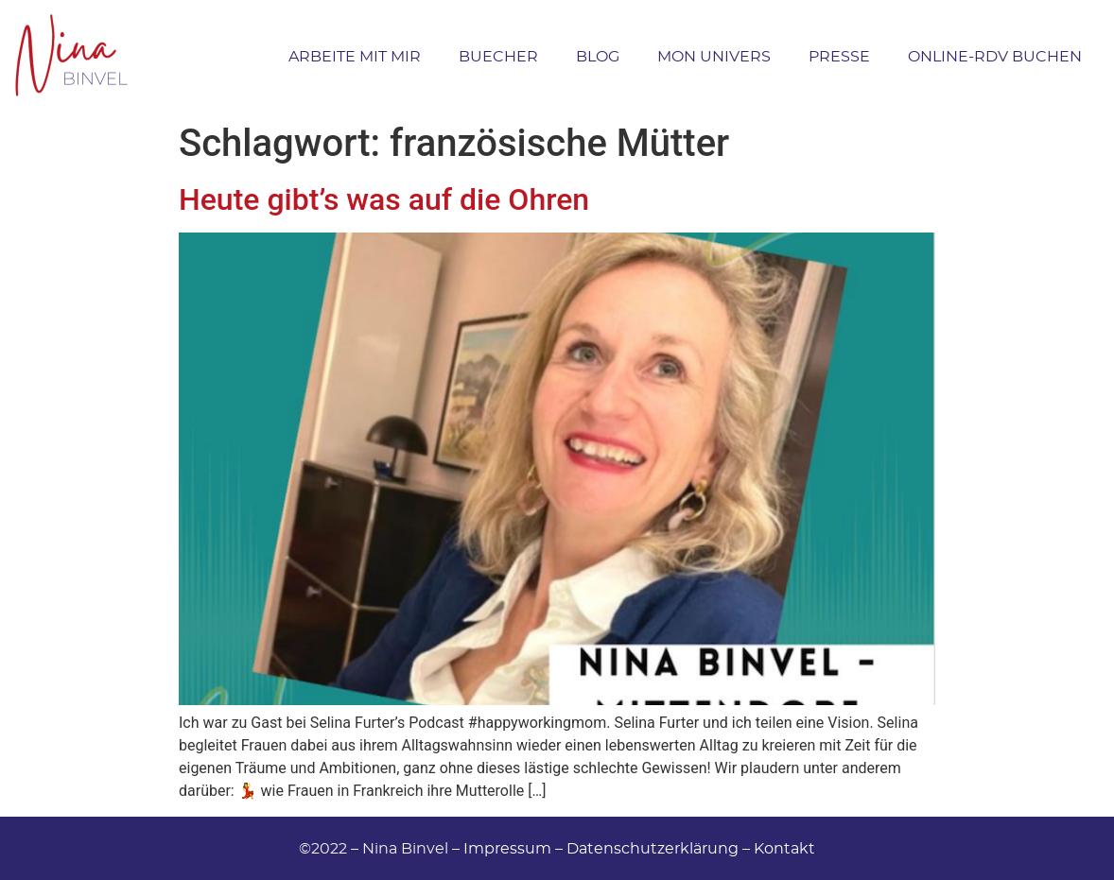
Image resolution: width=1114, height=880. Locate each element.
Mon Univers (714, 56)
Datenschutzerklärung (652, 848)
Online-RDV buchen (995, 56)
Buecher (498, 56)
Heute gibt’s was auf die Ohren (384, 199)
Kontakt (784, 848)
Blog (597, 56)
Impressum (507, 848)
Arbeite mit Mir (354, 56)
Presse (839, 56)
